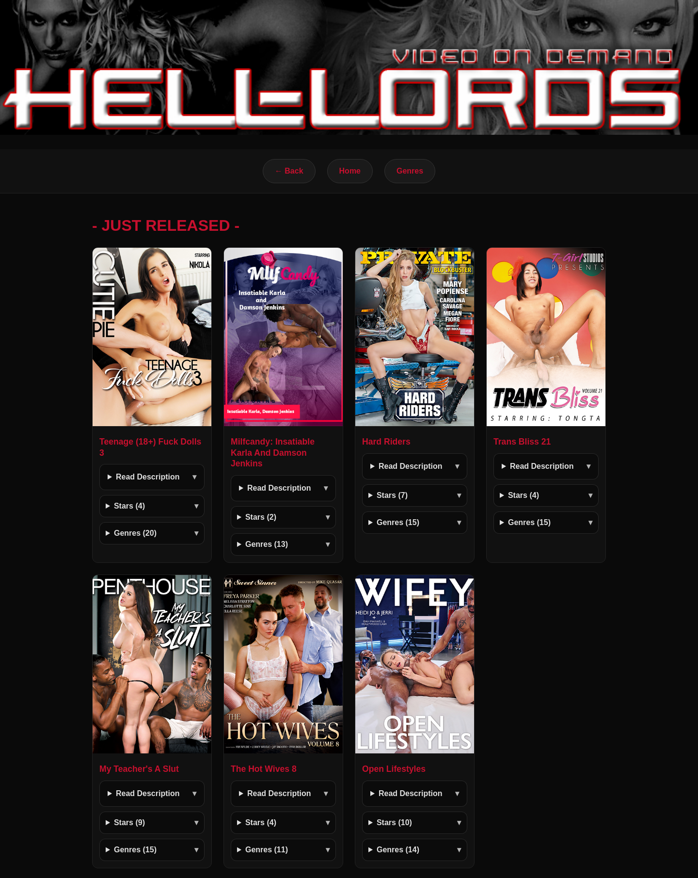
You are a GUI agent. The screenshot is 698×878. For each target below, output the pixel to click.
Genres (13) (266, 544)
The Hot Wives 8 (264, 769)
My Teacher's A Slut (139, 769)
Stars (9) (129, 822)
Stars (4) (129, 506)
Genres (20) (135, 533)
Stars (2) (260, 517)
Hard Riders (386, 442)
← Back (289, 171)
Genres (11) (266, 850)
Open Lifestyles (394, 769)
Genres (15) (398, 522)
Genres (410, 171)
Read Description (148, 477)
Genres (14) (398, 850)
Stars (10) (394, 822)
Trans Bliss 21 (522, 442)
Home (350, 171)
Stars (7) (392, 495)
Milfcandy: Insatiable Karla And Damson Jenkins (273, 453)
